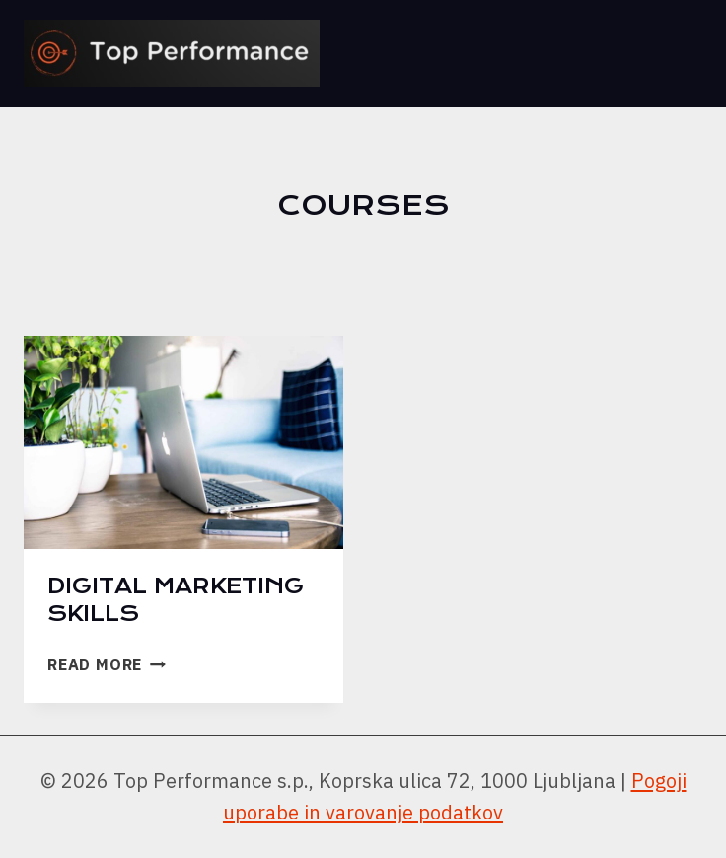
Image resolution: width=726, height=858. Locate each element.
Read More (106, 664)
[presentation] (183, 442)
